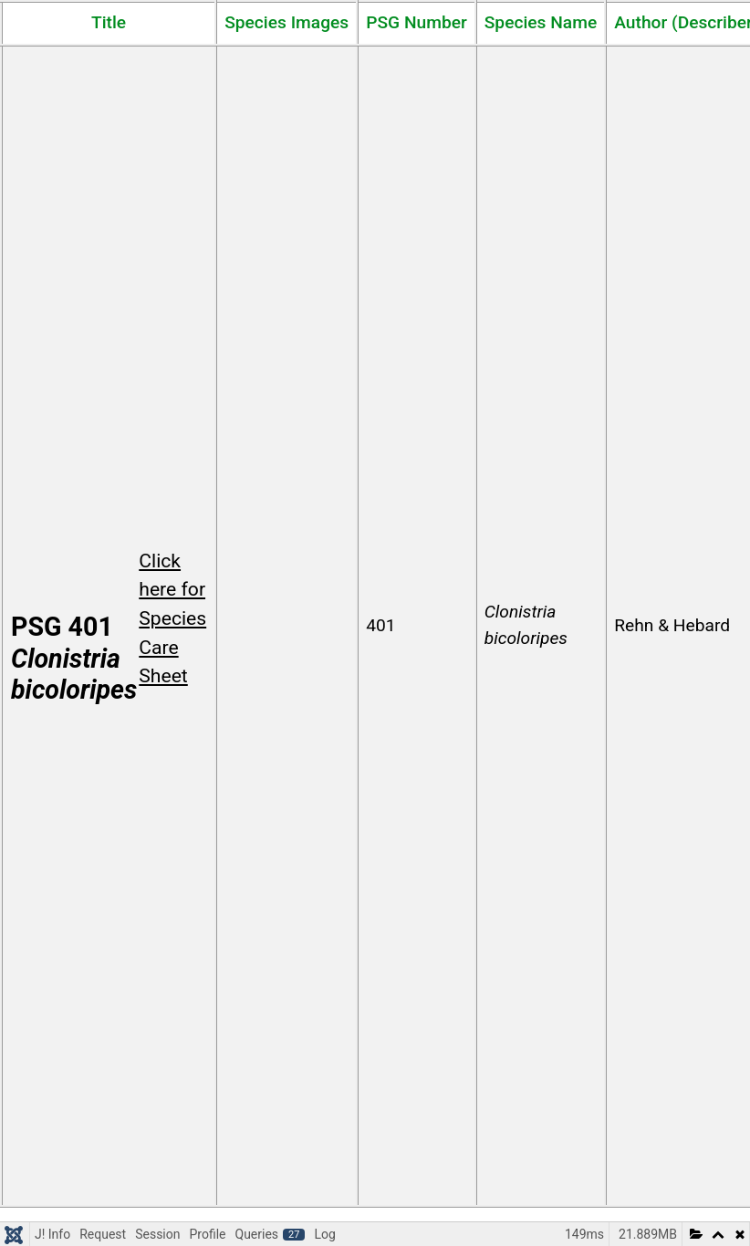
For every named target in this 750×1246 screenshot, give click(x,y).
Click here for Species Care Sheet (172, 618)
